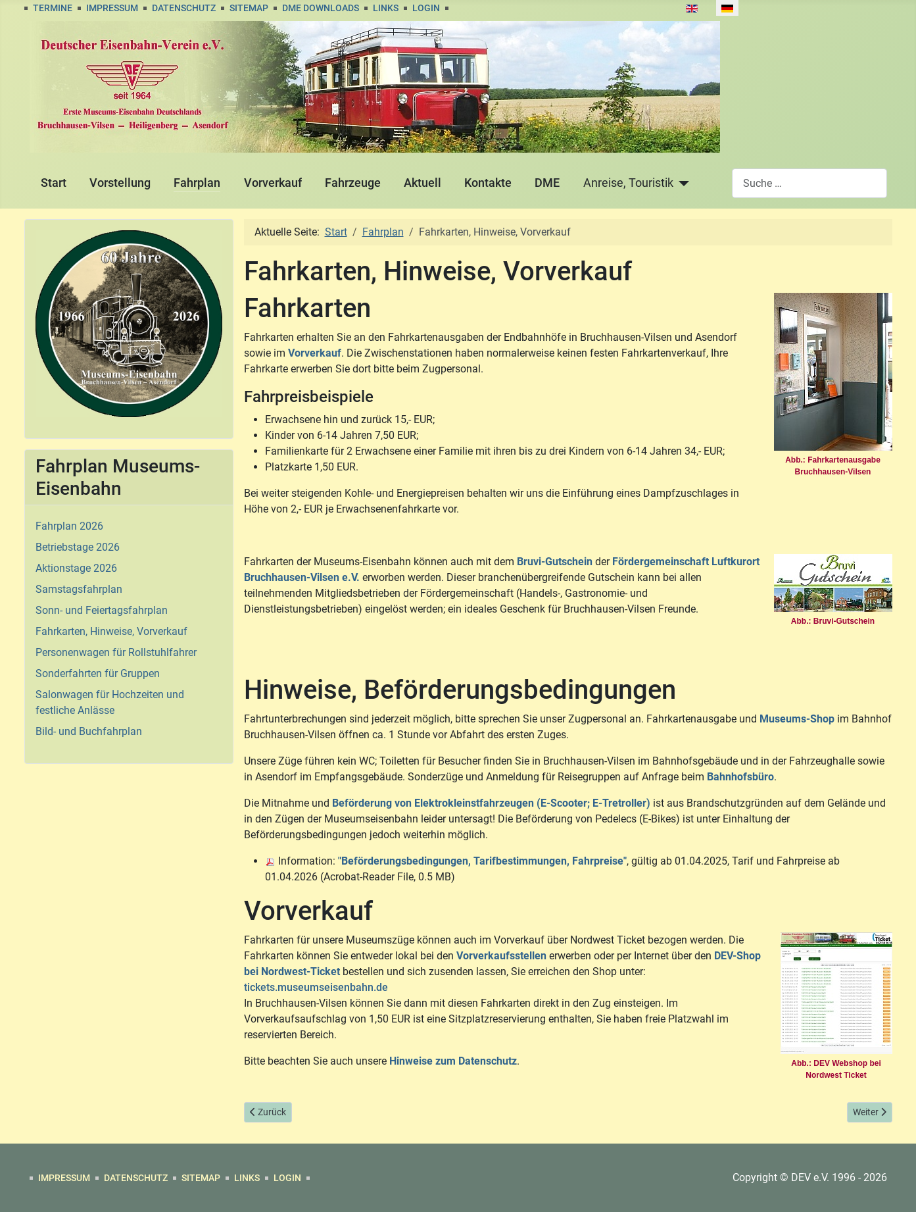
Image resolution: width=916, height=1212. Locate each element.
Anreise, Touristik (628, 182)
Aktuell (422, 182)
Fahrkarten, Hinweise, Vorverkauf (111, 631)
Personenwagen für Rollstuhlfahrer (116, 652)
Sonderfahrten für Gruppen (98, 673)
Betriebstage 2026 (78, 547)
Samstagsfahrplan (79, 589)
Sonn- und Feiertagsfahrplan (102, 610)
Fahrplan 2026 (69, 526)
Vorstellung (120, 182)
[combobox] (809, 183)
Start (53, 182)
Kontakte (488, 182)
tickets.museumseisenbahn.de (316, 987)
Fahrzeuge (353, 182)
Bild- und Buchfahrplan (89, 731)
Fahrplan (197, 182)
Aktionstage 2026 (76, 568)
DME (547, 182)
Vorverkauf (273, 182)
